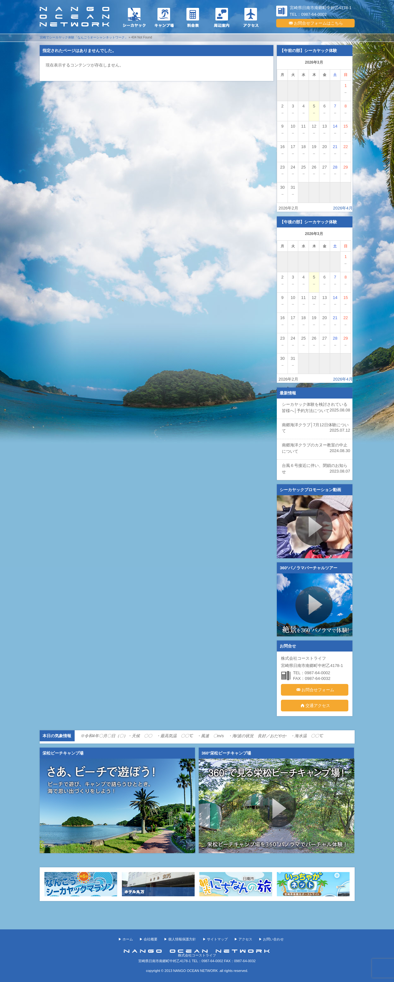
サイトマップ (217, 939)
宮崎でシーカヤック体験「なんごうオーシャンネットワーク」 (84, 37)
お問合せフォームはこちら (315, 23)
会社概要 (150, 939)
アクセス (245, 939)
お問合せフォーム (314, 689)
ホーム (128, 939)
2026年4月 (342, 208)
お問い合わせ (273, 939)
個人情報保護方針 (182, 939)
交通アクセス (315, 705)
